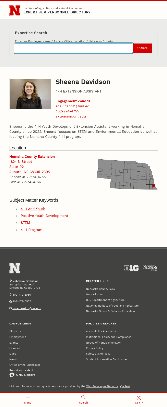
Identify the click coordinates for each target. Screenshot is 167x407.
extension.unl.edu (71, 116)
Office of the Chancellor (24, 364)
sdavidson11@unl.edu (74, 106)
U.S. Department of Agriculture (105, 299)
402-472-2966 (21, 294)
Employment (17, 336)
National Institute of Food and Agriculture (112, 305)
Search (142, 48)
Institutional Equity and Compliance (108, 336)
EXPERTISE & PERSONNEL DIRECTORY (57, 12)
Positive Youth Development (44, 216)
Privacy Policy (94, 348)
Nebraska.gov (94, 294)
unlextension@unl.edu (26, 308)
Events (13, 342)
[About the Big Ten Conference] (131, 268)
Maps (12, 353)
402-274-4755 (67, 111)
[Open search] (83, 400)
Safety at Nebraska (98, 353)
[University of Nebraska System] (150, 268)
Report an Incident (22, 373)
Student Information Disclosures (107, 359)
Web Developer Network (102, 386)
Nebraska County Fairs (100, 289)
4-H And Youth (33, 209)
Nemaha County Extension (32, 157)
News (13, 359)
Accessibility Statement (101, 331)
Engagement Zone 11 (73, 101)
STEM (25, 223)
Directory (15, 331)
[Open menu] (28, 400)
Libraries (14, 348)
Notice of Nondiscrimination (103, 342)
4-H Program (31, 230)
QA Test (125, 386)
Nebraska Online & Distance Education (110, 311)
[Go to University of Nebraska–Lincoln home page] (14, 10)
